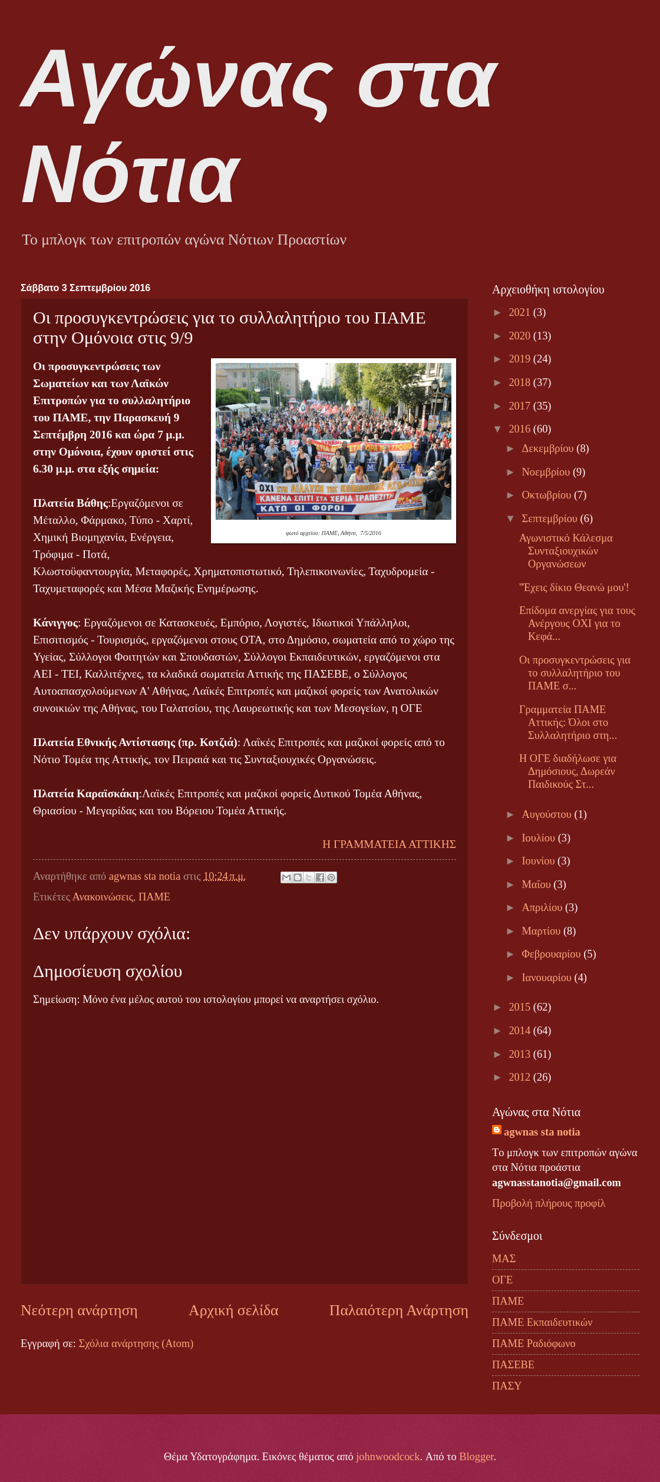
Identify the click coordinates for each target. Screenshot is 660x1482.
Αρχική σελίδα (233, 1310)
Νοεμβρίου (547, 472)
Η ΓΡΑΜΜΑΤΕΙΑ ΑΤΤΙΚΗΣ (389, 844)
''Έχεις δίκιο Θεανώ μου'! (574, 587)
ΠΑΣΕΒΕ (513, 1365)
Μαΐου (538, 884)
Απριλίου (543, 907)
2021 (521, 312)
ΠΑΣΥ (507, 1386)
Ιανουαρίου (548, 977)
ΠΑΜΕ (154, 897)
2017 (521, 406)
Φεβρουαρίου (553, 954)
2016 (521, 429)
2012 (521, 1077)
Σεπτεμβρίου (551, 518)
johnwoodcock (388, 1457)
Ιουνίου (540, 861)
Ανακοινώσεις (102, 897)
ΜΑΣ (504, 1259)
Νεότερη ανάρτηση (79, 1310)
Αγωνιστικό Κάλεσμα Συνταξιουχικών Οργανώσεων (566, 551)
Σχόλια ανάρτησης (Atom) (135, 1343)
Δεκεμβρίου (549, 448)
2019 (521, 359)
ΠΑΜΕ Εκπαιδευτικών (542, 1322)
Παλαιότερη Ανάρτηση (398, 1310)
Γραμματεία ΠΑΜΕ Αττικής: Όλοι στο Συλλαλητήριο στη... (568, 722)
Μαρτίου (542, 931)
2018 (521, 382)
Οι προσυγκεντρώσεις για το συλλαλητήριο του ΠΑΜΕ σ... (575, 673)
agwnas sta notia (542, 1132)
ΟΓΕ (502, 1280)
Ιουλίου (540, 838)
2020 (521, 336)
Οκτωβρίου (548, 495)
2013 (521, 1054)
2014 (521, 1031)
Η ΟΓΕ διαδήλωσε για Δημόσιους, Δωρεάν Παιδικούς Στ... (567, 771)
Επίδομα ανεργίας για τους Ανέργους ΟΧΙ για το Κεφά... (577, 623)
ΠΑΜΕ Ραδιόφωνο (534, 1343)
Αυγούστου (548, 814)
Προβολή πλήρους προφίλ (548, 1203)
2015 (521, 1007)
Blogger (476, 1457)
